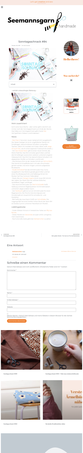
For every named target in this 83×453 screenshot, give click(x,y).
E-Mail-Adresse (12, 300)
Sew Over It (16, 140)
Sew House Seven (21, 151)
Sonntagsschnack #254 (10, 374)
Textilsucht (19, 191)
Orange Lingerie (28, 178)
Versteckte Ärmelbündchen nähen (55, 424)
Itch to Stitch (47, 161)
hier (45, 131)
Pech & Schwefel (38, 184)
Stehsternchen (39, 219)
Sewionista (29, 215)
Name (9, 293)
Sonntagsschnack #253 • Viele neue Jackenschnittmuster (62, 374)
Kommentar (11, 270)
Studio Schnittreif (18, 170)
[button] (53, 84)
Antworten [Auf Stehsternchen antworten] (14, 257)
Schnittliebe (42, 199)
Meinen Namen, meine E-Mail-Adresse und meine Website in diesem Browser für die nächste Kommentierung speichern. (39, 316)
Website (10, 307)
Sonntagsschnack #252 (10, 424)
